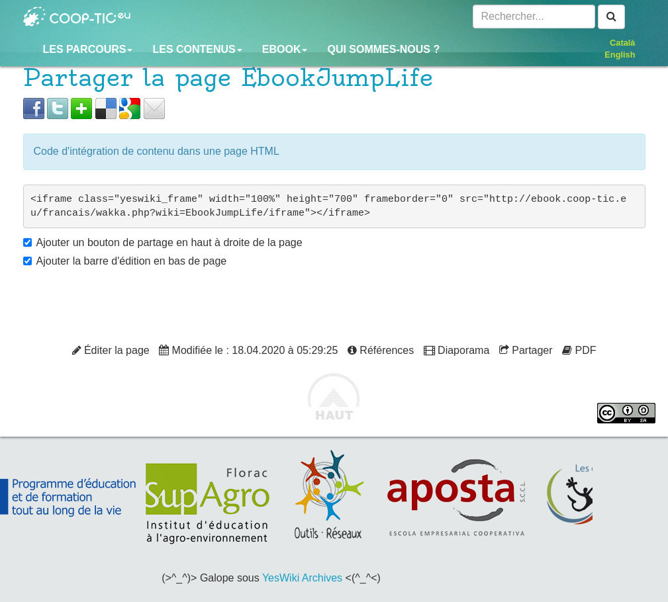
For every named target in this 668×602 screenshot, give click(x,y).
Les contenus (197, 49)
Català (622, 43)
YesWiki (280, 577)
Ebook (285, 49)
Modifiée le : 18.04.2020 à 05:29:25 (248, 350)
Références (381, 350)
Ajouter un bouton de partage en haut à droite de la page (169, 242)
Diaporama (457, 350)
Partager (526, 350)
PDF (579, 350)
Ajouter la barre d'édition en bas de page (131, 261)
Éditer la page (111, 350)
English (619, 55)
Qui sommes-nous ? (383, 49)
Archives (322, 577)
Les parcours (88, 49)
